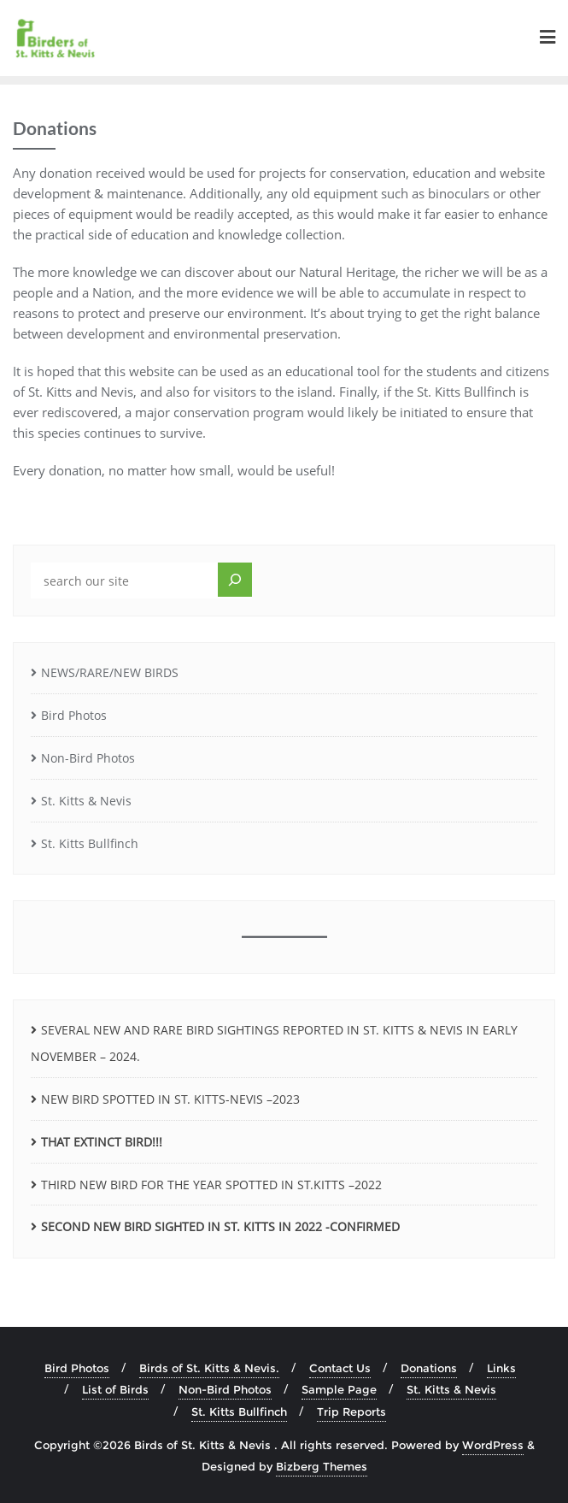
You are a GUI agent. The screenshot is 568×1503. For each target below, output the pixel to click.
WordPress (493, 1445)
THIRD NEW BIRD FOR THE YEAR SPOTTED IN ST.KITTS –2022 (211, 1184)
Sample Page (339, 1389)
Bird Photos (74, 715)
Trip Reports (351, 1411)
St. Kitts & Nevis (86, 801)
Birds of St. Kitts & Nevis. (209, 1368)
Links (501, 1368)
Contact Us (340, 1368)
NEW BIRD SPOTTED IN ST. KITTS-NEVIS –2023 (170, 1099)
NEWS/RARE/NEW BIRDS (110, 672)
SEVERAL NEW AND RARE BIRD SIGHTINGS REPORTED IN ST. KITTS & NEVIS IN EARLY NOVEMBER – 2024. (274, 1043)
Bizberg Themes (321, 1466)
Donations (429, 1368)
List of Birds (115, 1389)
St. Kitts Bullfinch (89, 843)
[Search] (235, 580)
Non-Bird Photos (88, 758)
